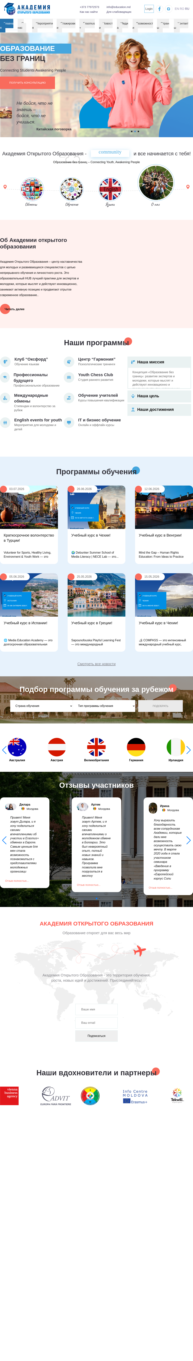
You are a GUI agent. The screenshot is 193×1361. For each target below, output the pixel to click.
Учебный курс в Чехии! (91, 535)
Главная (6, 25)
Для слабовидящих (118, 11)
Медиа (122, 25)
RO (182, 8)
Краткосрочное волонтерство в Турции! (29, 537)
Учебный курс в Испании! (25, 623)
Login (149, 8)
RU (187, 8)
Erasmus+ (87, 25)
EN (177, 8)
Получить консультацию (27, 82)
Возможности (143, 25)
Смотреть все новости (96, 664)
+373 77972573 (89, 6)
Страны (163, 25)
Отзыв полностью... (17, 880)
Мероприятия (42, 25)
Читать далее (15, 309)
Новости (106, 25)
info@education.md (118, 6)
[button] (188, 750)
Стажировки (66, 25)
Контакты (181, 25)
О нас (21, 25)
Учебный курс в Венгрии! (160, 535)
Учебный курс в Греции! (91, 623)
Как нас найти (89, 11)
